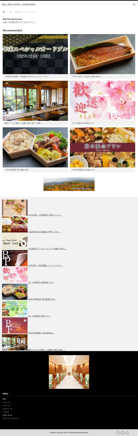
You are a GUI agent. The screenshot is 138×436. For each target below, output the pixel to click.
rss (118, 433)
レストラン (7, 402)
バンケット (7, 405)
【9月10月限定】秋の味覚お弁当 (16, 170)
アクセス (6, 412)
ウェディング (7, 409)
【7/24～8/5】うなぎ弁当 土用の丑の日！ (87, 76)
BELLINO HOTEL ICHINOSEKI (66, 432)
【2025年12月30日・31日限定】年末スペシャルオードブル (26, 76)
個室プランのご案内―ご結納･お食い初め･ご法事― (23, 123)
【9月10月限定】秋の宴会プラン (84, 170)
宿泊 (4, 399)
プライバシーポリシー (11, 418)
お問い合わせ (7, 415)
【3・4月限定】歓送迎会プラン (83, 123)
